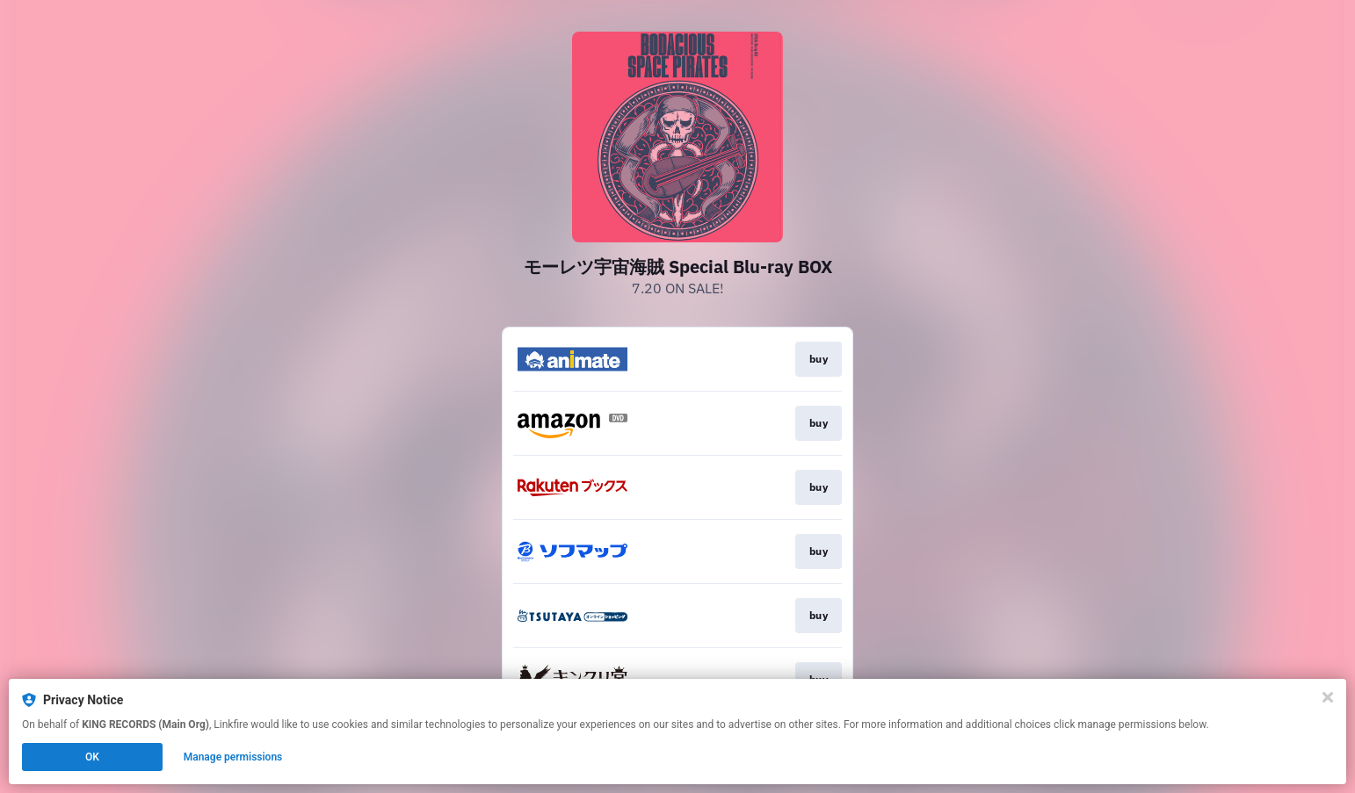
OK (92, 757)
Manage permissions (233, 757)
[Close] (1328, 697)
